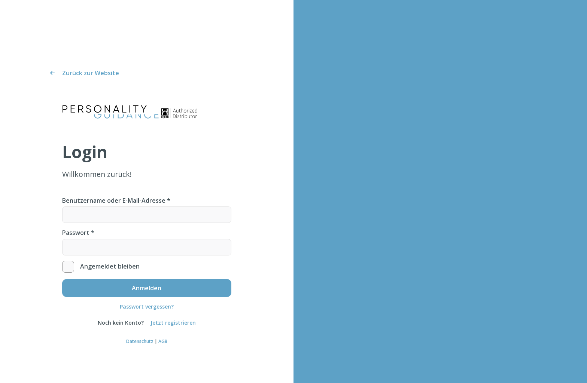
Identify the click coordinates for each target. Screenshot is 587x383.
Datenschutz (139, 342)
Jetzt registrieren (173, 323)
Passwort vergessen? (147, 307)
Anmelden (146, 289)
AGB (162, 342)
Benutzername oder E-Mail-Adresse (116, 200)
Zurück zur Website (90, 73)
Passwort (78, 233)
